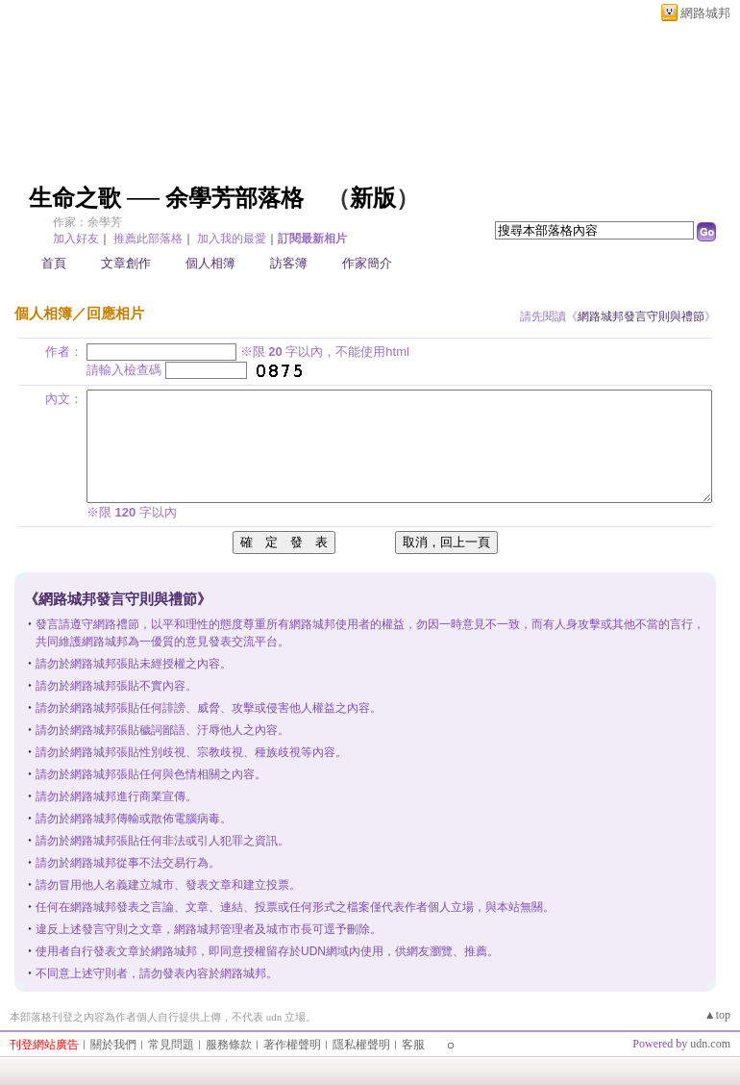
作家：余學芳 (87, 222)
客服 (413, 1044)
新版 (373, 198)
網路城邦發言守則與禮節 (641, 316)
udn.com (710, 1043)
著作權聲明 (292, 1044)
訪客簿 (289, 263)
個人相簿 (210, 263)
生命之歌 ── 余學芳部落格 (166, 198)
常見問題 (171, 1044)
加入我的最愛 (231, 238)
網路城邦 (705, 13)
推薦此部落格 (148, 238)
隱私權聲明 (361, 1044)
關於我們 (113, 1044)
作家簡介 (367, 263)
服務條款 (229, 1044)
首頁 (53, 263)
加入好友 (76, 238)
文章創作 (126, 263)
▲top (717, 1015)
